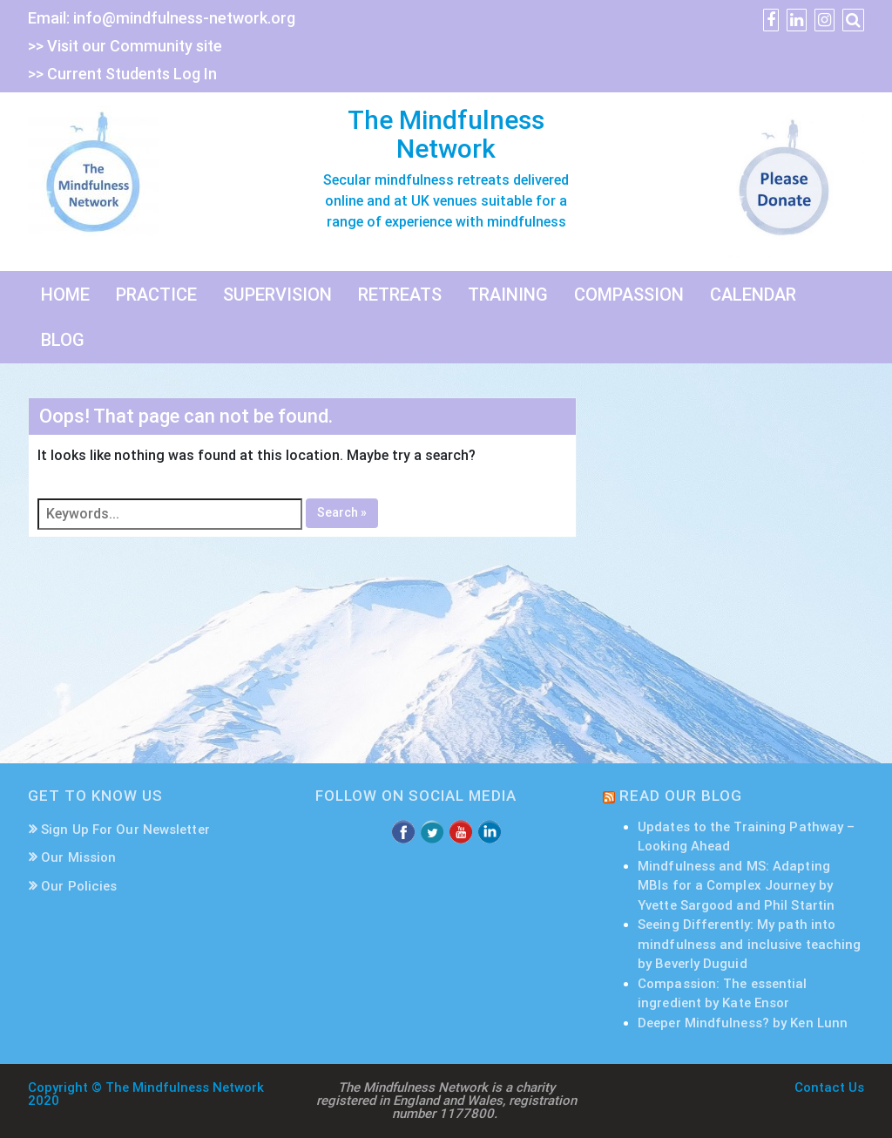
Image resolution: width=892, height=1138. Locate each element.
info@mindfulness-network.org (184, 18)
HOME (65, 294)
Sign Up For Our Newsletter (125, 829)
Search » (342, 512)
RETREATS (400, 294)
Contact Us (829, 1087)
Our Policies (79, 886)
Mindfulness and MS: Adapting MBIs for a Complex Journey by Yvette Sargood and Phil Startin (736, 885)
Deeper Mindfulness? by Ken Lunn (743, 1023)
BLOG (62, 339)
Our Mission (78, 857)
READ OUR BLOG (680, 795)
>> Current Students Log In (122, 73)
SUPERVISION (277, 294)
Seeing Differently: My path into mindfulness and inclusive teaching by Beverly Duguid (749, 944)
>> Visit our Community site (125, 46)
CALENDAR (753, 294)
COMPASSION (629, 294)
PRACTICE (156, 294)
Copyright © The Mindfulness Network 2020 (146, 1094)
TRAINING (508, 294)
